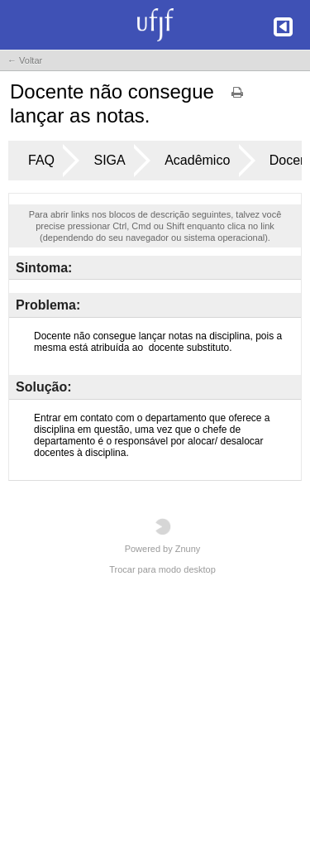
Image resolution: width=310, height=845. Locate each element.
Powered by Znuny (163, 536)
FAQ (41, 160)
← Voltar (24, 60)
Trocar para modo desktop (162, 569)
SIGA (109, 160)
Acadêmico (197, 160)
